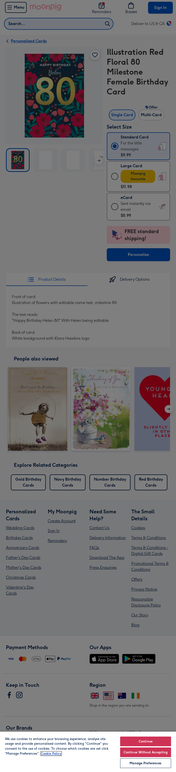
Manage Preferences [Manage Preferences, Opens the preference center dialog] (145, 763)
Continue (146, 741)
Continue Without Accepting (146, 752)
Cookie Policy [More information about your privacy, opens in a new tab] (51, 753)
